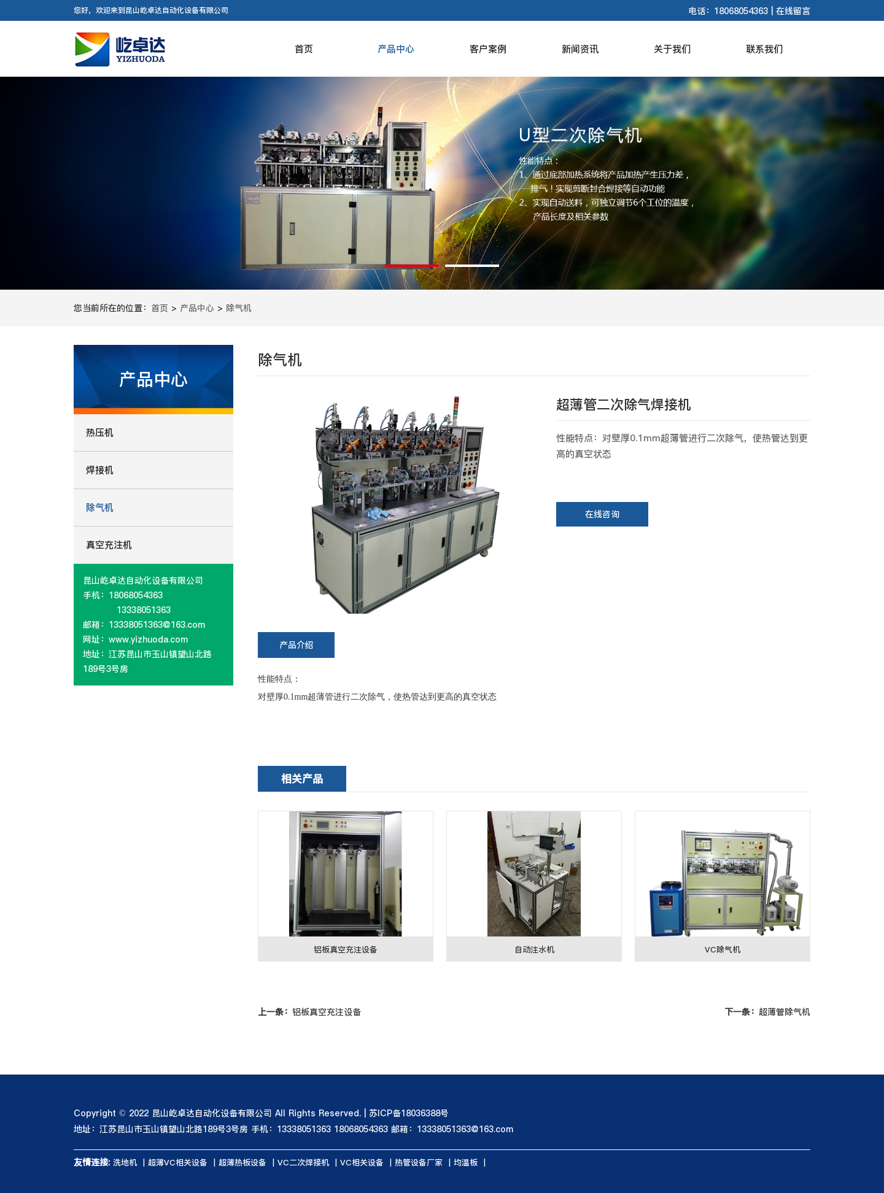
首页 (304, 48)
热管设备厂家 (419, 1162)
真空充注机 (109, 544)
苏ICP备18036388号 (409, 1113)
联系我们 (764, 48)
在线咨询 (602, 514)
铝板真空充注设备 (346, 949)
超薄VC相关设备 (177, 1162)
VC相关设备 (362, 1162)
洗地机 (125, 1162)
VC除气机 (722, 949)
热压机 (100, 432)
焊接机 (100, 469)
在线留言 (793, 11)
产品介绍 (296, 645)
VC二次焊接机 (303, 1162)
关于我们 (672, 48)
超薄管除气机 (767, 1012)
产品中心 (396, 48)
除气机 (239, 308)
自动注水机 (534, 949)
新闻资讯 (580, 48)
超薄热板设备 (242, 1162)
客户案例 (488, 48)
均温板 (466, 1162)
